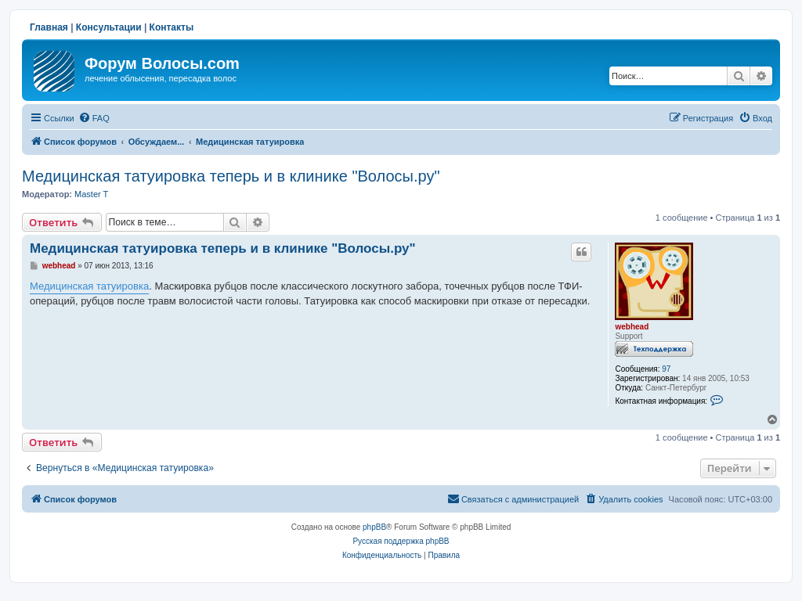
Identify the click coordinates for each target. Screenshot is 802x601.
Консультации (109, 27)
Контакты (172, 27)
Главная (49, 27)
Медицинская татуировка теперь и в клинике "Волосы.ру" (230, 176)
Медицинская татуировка (89, 286)
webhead (631, 326)
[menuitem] (94, 118)
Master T (91, 194)
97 (666, 369)
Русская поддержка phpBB (400, 541)
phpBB (374, 527)
